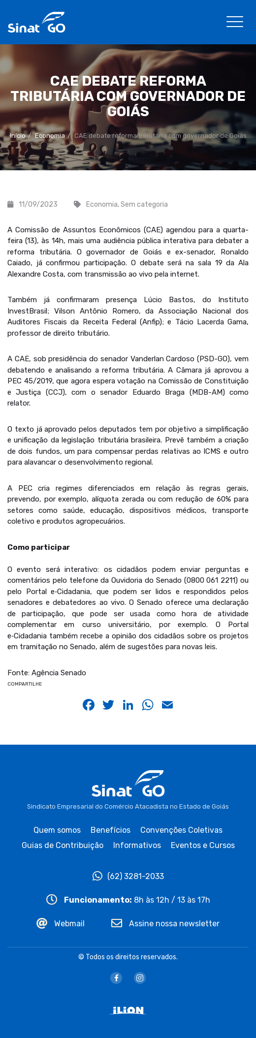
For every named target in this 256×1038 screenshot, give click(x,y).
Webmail (60, 923)
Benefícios (110, 830)
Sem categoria (144, 204)
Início (18, 135)
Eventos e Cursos (203, 845)
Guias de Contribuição (62, 845)
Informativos (137, 845)
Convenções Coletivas (181, 830)
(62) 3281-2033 (128, 876)
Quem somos (57, 830)
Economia (50, 135)
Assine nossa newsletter (165, 923)
